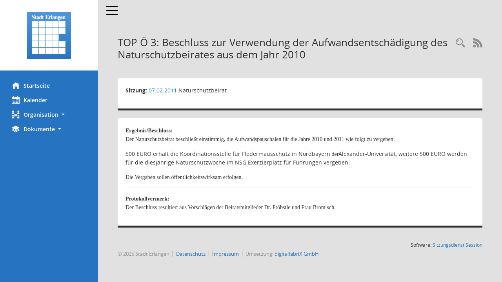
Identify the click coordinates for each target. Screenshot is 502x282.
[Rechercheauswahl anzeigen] (460, 43)
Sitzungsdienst (457, 245)
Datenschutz (191, 253)
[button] (49, 114)
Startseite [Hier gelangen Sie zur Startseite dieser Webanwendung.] (31, 85)
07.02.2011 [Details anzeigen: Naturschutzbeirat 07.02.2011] (163, 90)
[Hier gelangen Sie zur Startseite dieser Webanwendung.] (49, 35)
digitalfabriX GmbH (297, 253)
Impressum (225, 253)
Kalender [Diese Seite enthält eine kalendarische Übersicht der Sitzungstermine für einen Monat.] (29, 100)
